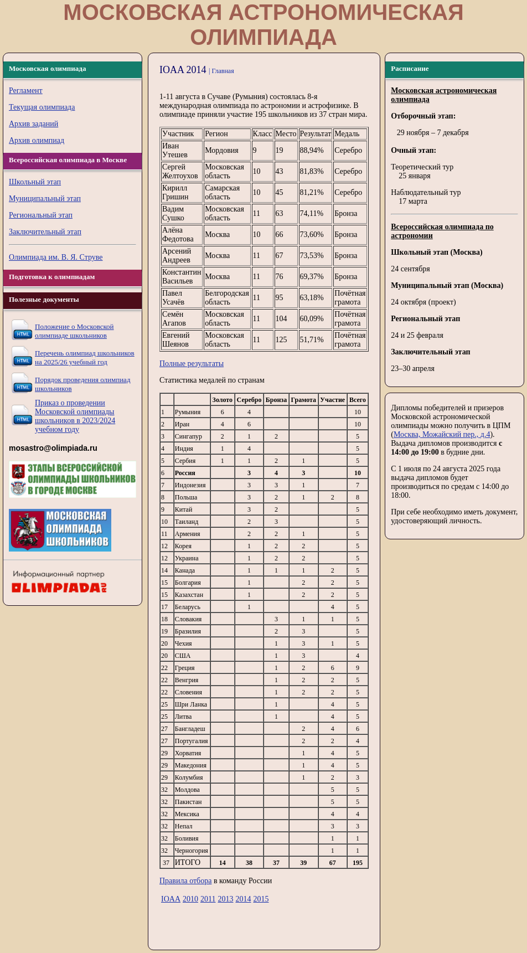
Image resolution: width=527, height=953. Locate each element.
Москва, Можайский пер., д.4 (442, 434)
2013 (225, 899)
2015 (260, 899)
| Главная (221, 71)
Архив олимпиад (36, 140)
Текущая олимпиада (42, 107)
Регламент (26, 90)
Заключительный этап (45, 232)
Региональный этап (41, 215)
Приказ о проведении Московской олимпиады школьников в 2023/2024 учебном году (75, 416)
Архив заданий (33, 124)
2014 (243, 899)
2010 (190, 899)
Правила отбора (185, 881)
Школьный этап (35, 182)
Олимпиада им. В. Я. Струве (56, 257)
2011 (207, 899)
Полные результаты (191, 363)
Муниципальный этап (45, 198)
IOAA (170, 899)
